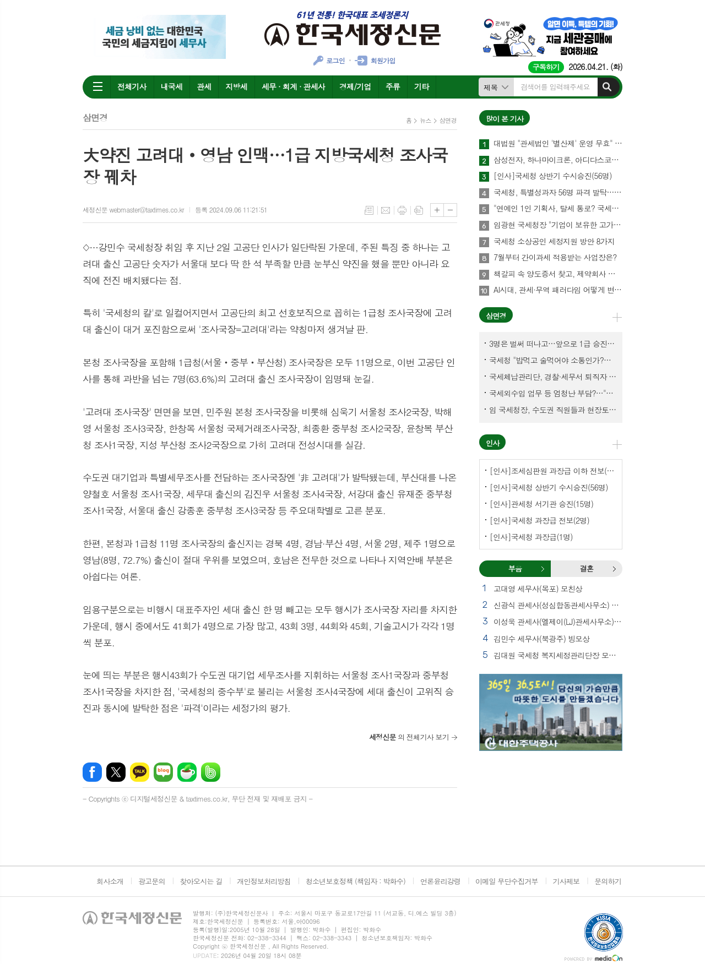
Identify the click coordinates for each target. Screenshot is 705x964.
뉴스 (425, 120)
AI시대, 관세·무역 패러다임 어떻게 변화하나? (558, 290)
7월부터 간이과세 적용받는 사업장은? (555, 257)
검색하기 (607, 87)
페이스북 (92, 772)
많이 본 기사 (504, 118)
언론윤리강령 (440, 881)
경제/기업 (355, 86)
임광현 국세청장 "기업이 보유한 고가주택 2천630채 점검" (558, 225)
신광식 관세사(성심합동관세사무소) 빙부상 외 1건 (558, 605)
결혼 (614, 568)
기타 (421, 86)
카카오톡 (139, 772)
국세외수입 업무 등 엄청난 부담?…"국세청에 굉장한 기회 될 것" (553, 393)
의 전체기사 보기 (409, 737)
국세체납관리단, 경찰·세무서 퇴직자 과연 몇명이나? (553, 376)
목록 (369, 210)
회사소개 (109, 881)
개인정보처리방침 (264, 881)
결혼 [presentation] (586, 568)
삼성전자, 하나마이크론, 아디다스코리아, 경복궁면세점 (558, 160)
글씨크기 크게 (437, 210)
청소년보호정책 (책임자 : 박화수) (355, 881)
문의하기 (607, 881)
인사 (492, 443)
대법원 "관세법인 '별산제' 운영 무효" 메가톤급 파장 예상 (558, 143)
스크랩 (418, 210)
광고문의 (151, 881)
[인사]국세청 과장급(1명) (531, 536)
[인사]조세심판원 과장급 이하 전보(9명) (553, 470)
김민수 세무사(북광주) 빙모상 (541, 639)
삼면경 (448, 120)
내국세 (171, 86)
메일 (385, 210)
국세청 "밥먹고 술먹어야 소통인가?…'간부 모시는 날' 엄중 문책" (553, 360)
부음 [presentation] (515, 568)
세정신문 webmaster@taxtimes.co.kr (133, 209)
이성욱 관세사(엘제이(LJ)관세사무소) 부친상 (558, 622)
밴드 (210, 772)
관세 (204, 86)
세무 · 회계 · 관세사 (293, 86)
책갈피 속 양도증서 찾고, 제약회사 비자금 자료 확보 (558, 274)
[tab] (515, 568)
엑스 (116, 772)
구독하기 (546, 67)
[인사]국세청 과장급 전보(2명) (539, 520)
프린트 (402, 210)
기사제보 (565, 881)
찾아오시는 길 (201, 881)
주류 (393, 86)
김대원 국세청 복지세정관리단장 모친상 (558, 655)
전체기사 (132, 86)
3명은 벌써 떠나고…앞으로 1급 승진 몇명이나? (553, 343)
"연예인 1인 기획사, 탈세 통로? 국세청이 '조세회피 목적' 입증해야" (558, 208)
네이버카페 (187, 772)
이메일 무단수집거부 (506, 881)
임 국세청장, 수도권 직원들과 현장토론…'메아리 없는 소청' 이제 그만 (553, 409)
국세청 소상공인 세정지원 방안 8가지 (554, 241)
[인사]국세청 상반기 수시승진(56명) (553, 176)
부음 (542, 568)
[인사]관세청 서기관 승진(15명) (541, 503)
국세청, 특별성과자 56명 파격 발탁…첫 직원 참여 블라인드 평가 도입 (558, 192)
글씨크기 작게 (450, 210)
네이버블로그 (163, 772)
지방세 (236, 86)
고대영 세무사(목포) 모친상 (538, 588)
